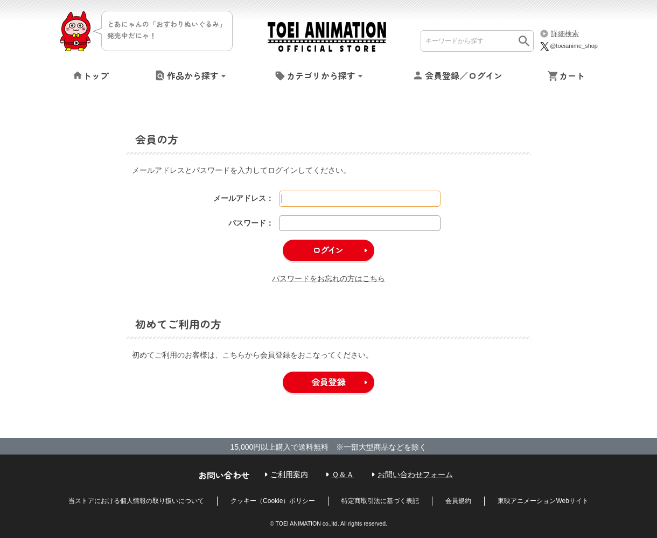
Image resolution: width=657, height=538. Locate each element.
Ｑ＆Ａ (343, 474)
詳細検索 (565, 34)
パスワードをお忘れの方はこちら (328, 278)
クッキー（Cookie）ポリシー (272, 501)
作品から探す (193, 75)
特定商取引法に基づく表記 (380, 501)
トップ (96, 75)
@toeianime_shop (568, 46)
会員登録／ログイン (463, 75)
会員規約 (458, 501)
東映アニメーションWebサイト (543, 501)
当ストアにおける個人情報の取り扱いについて (136, 501)
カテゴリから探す (320, 75)
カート (572, 75)
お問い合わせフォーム (415, 474)
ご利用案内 (289, 474)
